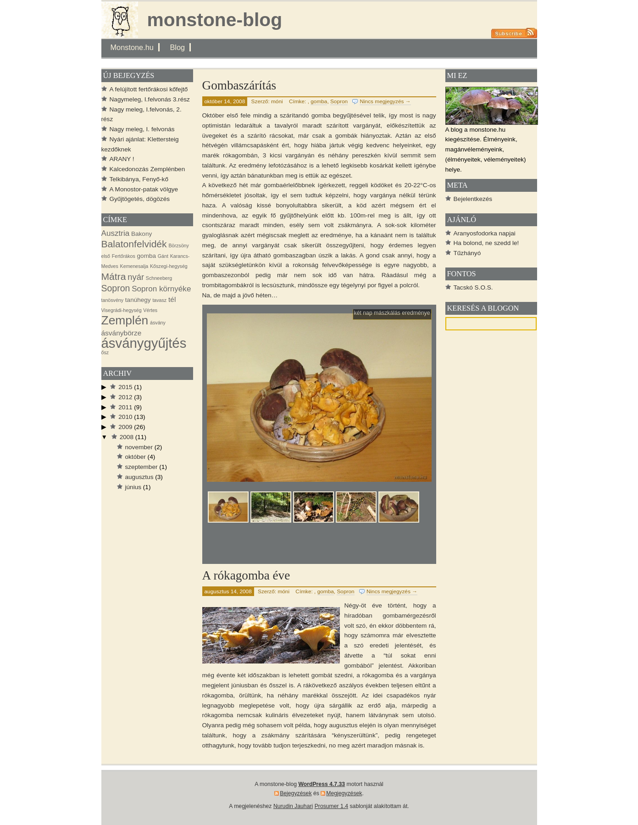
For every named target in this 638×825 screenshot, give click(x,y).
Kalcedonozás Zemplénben (147, 169)
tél (172, 299)
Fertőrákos (123, 256)
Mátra (113, 276)
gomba (319, 101)
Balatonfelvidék (134, 244)
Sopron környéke (161, 288)
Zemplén (125, 320)
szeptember (141, 466)
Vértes (150, 310)
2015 (125, 387)
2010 (125, 416)
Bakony (141, 233)
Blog (177, 47)
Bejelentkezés (473, 198)
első (106, 256)
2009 (125, 427)
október (135, 456)
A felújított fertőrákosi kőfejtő (149, 89)
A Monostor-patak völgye (144, 189)
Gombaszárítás (239, 85)
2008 (126, 437)
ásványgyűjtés (144, 343)
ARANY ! (122, 159)
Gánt (163, 256)
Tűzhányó (467, 253)
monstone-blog (215, 19)
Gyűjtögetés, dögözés (140, 198)
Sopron (339, 101)
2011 (125, 407)
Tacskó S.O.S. (473, 287)
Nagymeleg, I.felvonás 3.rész (150, 99)
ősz (105, 352)
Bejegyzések (295, 793)
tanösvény (112, 300)
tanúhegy (138, 299)
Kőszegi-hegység (169, 266)
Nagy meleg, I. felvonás (142, 129)
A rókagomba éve (246, 575)
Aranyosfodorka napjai (485, 233)
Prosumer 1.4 (331, 806)
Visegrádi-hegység (121, 310)
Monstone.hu (132, 47)
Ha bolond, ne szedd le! (486, 243)
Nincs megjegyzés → (385, 101)
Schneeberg (159, 278)
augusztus (139, 477)
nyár (136, 277)
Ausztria (115, 233)
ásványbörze (121, 333)
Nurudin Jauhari (293, 806)
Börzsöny (178, 245)
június (133, 487)
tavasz (159, 300)
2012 (125, 397)
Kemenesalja (134, 266)
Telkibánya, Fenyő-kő (139, 179)
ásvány (158, 322)
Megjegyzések (344, 793)
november (139, 447)
